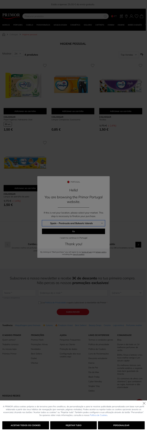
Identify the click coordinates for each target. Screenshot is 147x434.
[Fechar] (144, 403)
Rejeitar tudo (73, 425)
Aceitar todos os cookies (26, 425)
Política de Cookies (98, 415)
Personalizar (121, 425)
